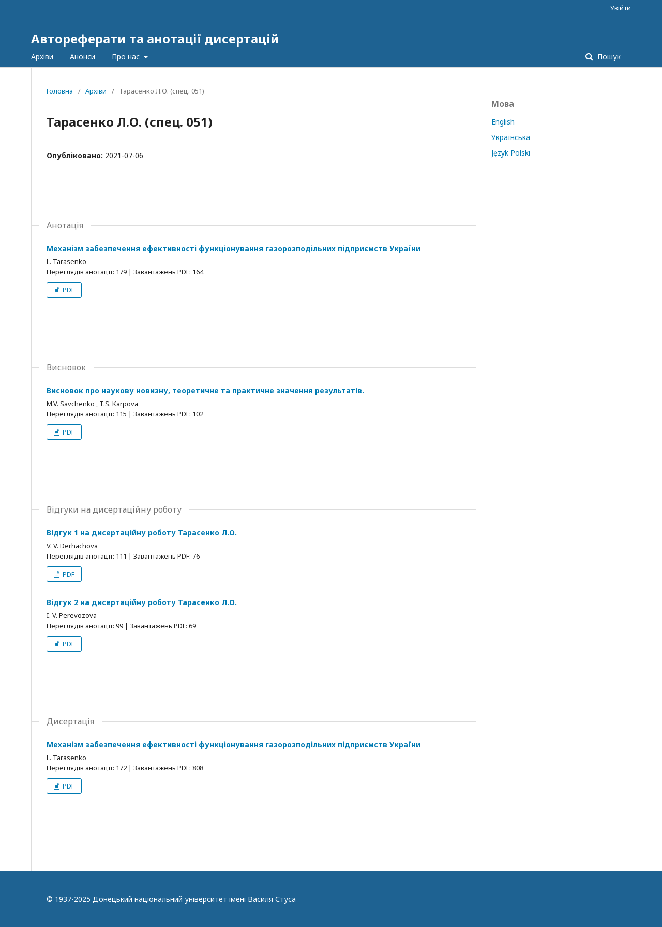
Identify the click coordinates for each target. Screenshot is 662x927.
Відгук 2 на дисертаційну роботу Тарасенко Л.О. (142, 602)
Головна (60, 91)
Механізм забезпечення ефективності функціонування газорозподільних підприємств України (233, 248)
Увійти (620, 7)
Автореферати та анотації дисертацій (155, 38)
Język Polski (510, 153)
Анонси (82, 56)
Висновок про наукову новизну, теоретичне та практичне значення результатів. (205, 390)
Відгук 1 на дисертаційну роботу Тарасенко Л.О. (142, 532)
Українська (510, 137)
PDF (67, 290)
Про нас (127, 56)
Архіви (42, 56)
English (503, 122)
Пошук (608, 56)
